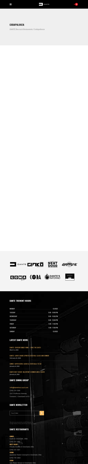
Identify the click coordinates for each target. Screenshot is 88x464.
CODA (11, 425)
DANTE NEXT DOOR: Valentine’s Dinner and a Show (27, 336)
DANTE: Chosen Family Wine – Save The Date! (25, 312)
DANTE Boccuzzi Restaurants (21, 29)
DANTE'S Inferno (16, 433)
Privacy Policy (17, 388)
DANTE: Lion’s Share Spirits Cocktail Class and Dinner (29, 320)
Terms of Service (28, 388)
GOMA (12, 417)
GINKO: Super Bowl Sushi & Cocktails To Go (25, 328)
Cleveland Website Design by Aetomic (44, 457)
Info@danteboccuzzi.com (19, 352)
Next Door (14, 409)
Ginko (12, 400)
